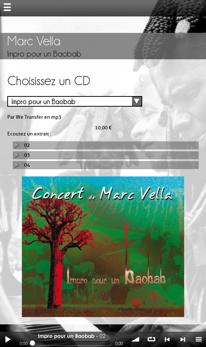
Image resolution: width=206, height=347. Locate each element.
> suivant (182, 339)
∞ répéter (151, 339)
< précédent (167, 339)
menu (198, 339)
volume (135, 339)
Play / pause (7, 339)
